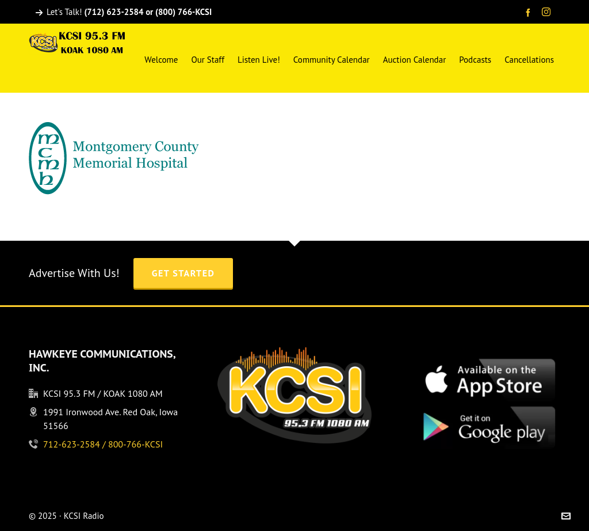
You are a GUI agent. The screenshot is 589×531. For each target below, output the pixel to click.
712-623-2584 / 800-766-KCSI (103, 444)
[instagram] (548, 12)
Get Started (183, 273)
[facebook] (530, 12)
